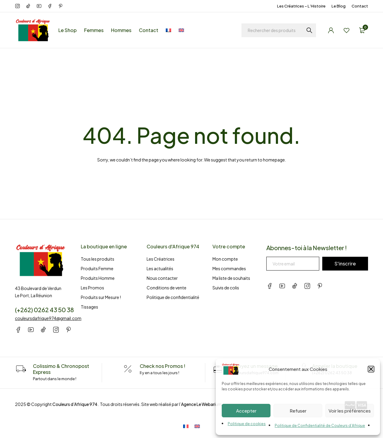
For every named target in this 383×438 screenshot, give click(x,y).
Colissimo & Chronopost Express (61, 369)
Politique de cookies (247, 424)
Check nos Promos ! (162, 366)
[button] (371, 369)
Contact (360, 6)
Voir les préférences (350, 410)
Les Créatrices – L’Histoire (301, 6)
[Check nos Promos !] (128, 369)
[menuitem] (168, 30)
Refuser (298, 410)
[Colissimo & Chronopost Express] (21, 369)
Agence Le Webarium (201, 404)
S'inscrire (345, 263)
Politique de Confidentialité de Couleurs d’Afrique (320, 425)
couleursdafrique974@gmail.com (48, 318)
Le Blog (339, 6)
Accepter (246, 410)
